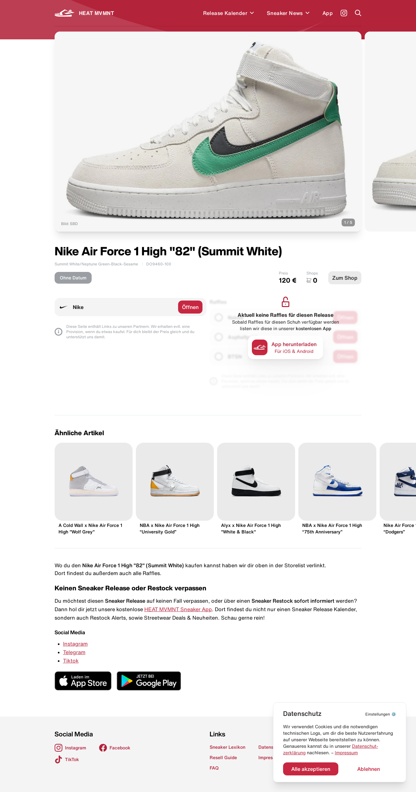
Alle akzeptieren (310, 769)
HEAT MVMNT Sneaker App (178, 609)
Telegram (74, 652)
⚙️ (380, 714)
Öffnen (190, 307)
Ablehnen (368, 769)
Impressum (346, 752)
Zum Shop (345, 277)
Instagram (75, 643)
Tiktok (71, 660)
